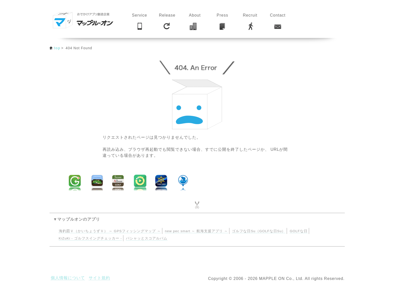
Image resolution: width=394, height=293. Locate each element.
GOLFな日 (299, 231)
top (57, 48)
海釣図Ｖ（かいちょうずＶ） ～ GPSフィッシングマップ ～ (110, 231)
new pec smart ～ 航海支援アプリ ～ (196, 231)
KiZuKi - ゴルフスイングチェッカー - (90, 238)
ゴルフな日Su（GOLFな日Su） (258, 231)
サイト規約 (99, 278)
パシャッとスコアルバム (146, 238)
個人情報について (68, 278)
